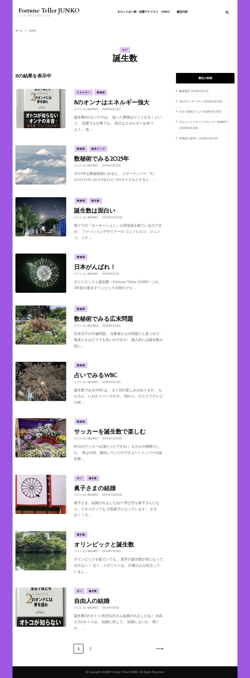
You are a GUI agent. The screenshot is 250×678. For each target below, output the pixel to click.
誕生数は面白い (94, 210)
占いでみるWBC (95, 375)
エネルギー (83, 92)
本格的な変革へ (188, 138)
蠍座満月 (184, 91)
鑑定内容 (182, 12)
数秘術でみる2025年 (101, 158)
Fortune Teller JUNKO (48, 11)
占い (79, 478)
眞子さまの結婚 (95, 488)
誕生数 (95, 200)
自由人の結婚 (91, 600)
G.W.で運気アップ (190, 112)
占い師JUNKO (90, 109)
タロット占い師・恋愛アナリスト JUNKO (143, 12)
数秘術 (101, 92)
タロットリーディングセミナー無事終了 (203, 122)
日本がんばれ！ (95, 267)
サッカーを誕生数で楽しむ (110, 431)
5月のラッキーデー (191, 101)
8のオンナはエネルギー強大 (111, 102)
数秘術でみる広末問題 (103, 318)
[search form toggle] (227, 12)
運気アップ (98, 148)
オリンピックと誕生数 (104, 544)
